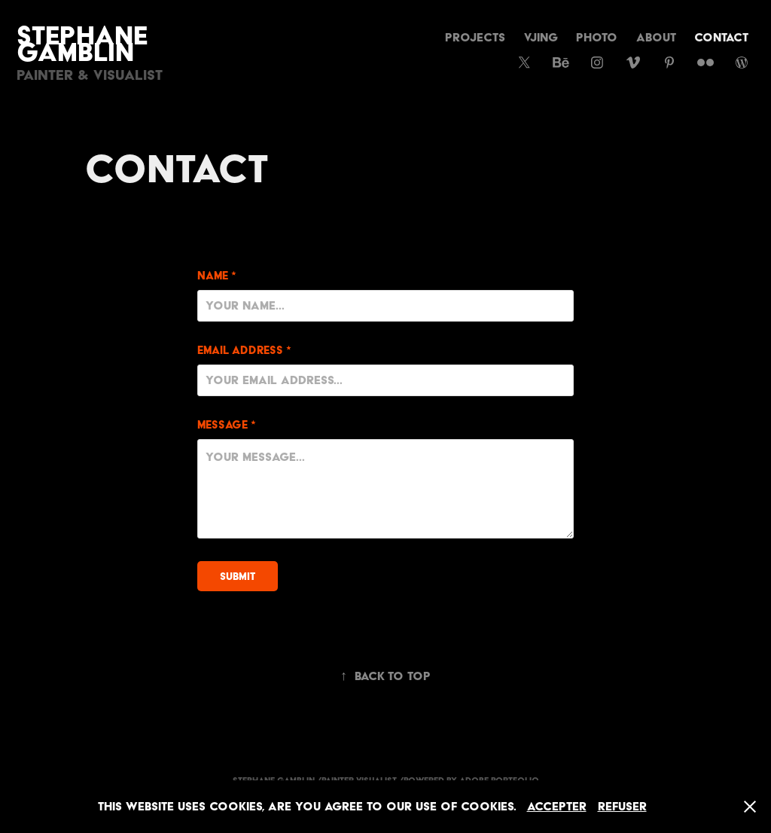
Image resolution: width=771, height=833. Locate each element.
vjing (541, 37)
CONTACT (721, 37)
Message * (226, 425)
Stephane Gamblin (85, 43)
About (656, 37)
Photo (596, 37)
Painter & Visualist (90, 75)
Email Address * (244, 350)
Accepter (557, 806)
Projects (475, 37)
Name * (216, 276)
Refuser (622, 806)
